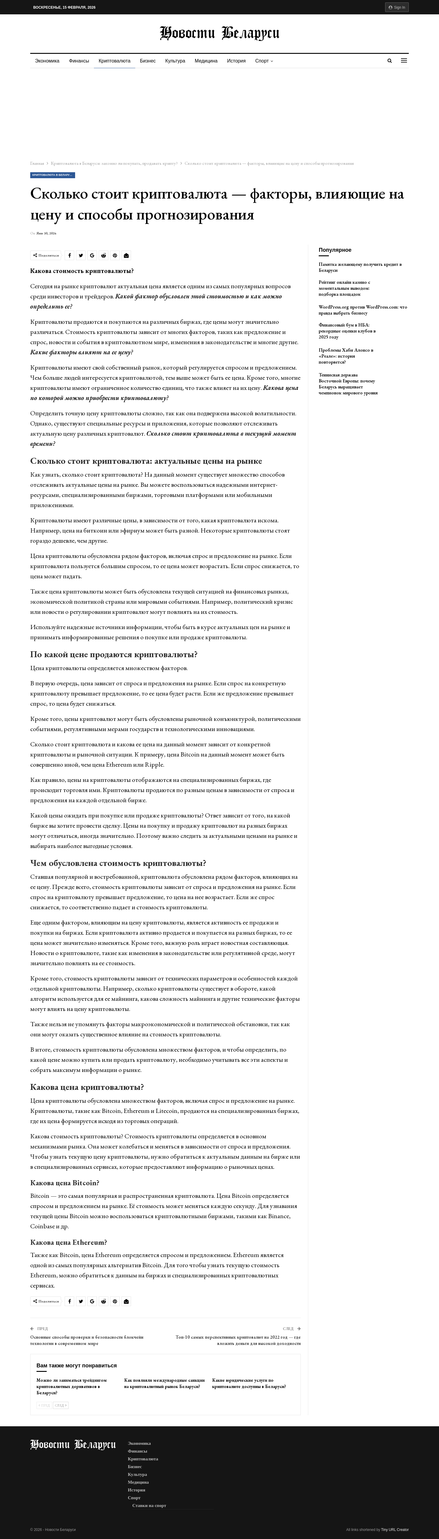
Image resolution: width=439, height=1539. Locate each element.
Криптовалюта (116, 60)
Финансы (80, 60)
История (242, 60)
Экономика (47, 60)
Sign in (397, 7)
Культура (179, 60)
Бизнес (151, 60)
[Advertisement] (219, 113)
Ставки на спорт (149, 1505)
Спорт (268, 60)
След (60, 1405)
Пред (44, 1405)
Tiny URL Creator (395, 1530)
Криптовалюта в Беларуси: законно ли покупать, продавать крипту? (53, 174)
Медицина (210, 60)
